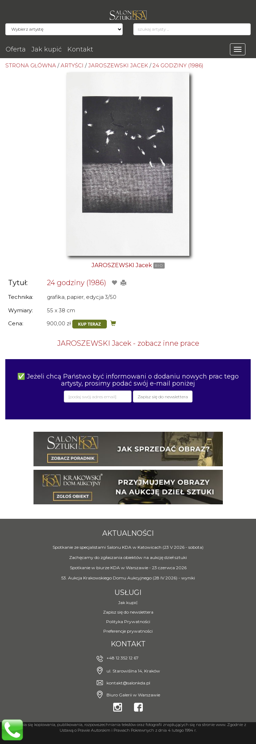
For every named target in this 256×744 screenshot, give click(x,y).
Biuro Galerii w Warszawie (133, 694)
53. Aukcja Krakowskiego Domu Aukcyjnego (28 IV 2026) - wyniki (128, 577)
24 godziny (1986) (76, 282)
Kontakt (80, 49)
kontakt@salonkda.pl (128, 682)
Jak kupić (46, 49)
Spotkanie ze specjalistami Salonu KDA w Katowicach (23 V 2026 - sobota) (128, 547)
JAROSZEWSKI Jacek (122, 265)
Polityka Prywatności (128, 621)
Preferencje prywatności (128, 631)
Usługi (128, 592)
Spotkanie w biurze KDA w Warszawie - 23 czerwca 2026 (128, 567)
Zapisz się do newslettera (128, 612)
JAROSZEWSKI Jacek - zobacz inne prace (128, 343)
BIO (159, 265)
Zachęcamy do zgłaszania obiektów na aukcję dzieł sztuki (128, 557)
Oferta (16, 49)
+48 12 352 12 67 (122, 657)
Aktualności (128, 533)
